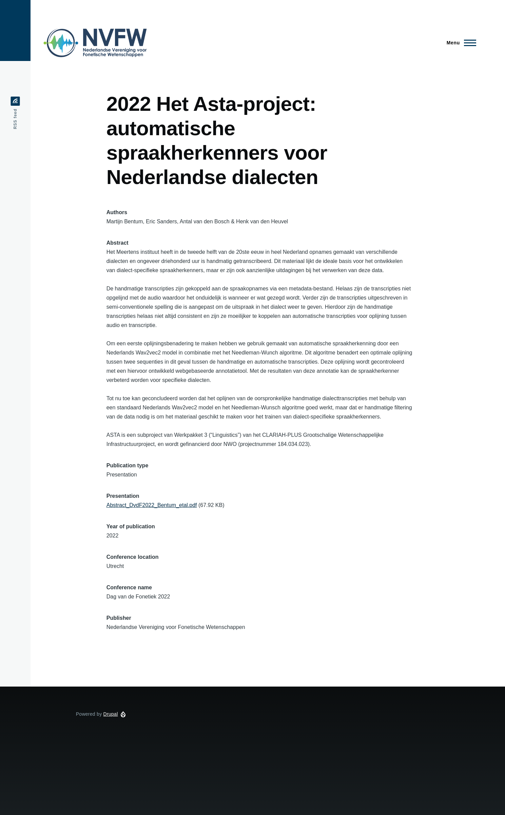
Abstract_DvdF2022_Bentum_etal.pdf (151, 505)
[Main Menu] (459, 43)
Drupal (110, 714)
